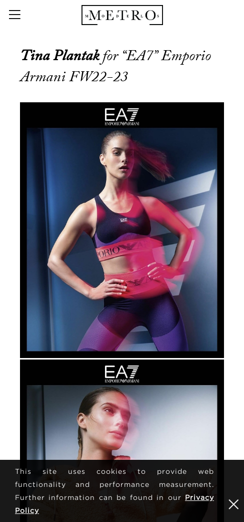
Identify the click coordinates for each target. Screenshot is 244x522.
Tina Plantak (61, 56)
